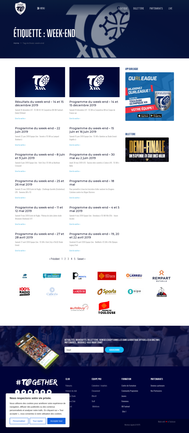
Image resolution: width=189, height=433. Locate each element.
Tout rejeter (38, 421)
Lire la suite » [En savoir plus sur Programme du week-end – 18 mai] (74, 197)
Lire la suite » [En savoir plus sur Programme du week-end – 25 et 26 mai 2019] (20, 197)
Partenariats (156, 8)
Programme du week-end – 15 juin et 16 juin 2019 (91, 130)
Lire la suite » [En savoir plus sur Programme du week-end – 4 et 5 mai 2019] (74, 224)
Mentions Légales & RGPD (132, 424)
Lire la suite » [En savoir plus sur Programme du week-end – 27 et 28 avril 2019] (20, 250)
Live (170, 8)
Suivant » (81, 259)
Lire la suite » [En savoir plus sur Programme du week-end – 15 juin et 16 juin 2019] (74, 145)
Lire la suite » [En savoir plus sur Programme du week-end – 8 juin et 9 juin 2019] (20, 171)
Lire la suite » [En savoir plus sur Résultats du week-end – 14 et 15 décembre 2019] (20, 118)
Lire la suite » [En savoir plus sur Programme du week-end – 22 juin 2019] (20, 145)
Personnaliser (19, 421)
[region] (37, 410)
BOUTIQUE (123, 8)
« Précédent (54, 259)
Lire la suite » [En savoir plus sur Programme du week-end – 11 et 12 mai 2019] (20, 224)
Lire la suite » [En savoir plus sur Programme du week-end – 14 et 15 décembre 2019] (74, 118)
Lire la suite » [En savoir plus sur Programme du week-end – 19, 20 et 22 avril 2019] (74, 250)
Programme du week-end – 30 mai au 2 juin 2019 (92, 156)
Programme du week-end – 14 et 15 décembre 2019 (93, 103)
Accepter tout (56, 421)
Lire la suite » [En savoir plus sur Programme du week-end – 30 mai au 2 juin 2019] (74, 171)
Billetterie (138, 8)
